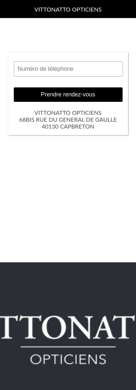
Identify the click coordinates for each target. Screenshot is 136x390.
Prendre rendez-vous (68, 94)
